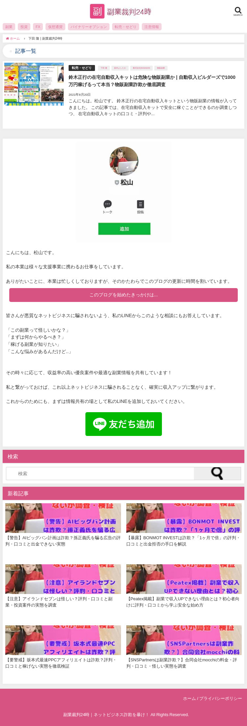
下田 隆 (104, 68)
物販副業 (161, 68)
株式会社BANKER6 (141, 68)
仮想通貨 (55, 27)
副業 (9, 27)
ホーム (189, 698)
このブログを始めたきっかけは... (123, 294)
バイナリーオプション (89, 27)
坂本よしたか (120, 68)
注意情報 (151, 27)
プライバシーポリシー (220, 698)
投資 (24, 27)
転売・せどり (126, 27)
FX (38, 27)
